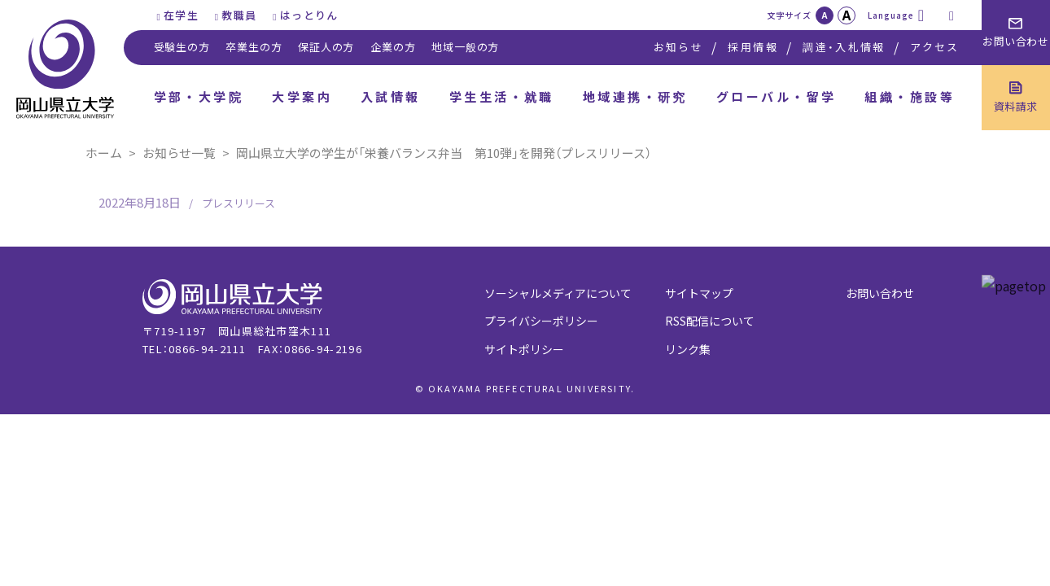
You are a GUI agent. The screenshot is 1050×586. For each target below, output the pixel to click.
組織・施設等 (909, 96)
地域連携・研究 (635, 96)
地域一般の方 (465, 47)
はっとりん (309, 15)
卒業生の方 (253, 47)
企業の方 (392, 47)
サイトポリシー (524, 349)
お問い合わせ (880, 293)
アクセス (934, 47)
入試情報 (391, 96)
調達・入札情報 (844, 47)
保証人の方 (326, 47)
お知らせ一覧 (179, 152)
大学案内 (302, 96)
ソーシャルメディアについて (558, 293)
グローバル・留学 (776, 96)
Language (891, 15)
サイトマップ (699, 293)
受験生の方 (182, 47)
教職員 (238, 15)
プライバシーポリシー (541, 321)
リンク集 (688, 349)
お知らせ (678, 47)
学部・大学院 (199, 96)
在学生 (181, 15)
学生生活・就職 (501, 96)
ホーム (103, 152)
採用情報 (752, 47)
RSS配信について (710, 321)
